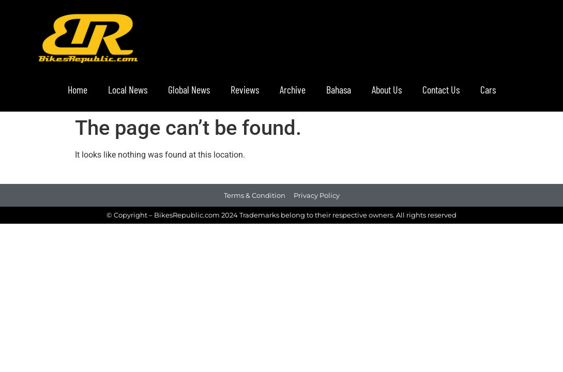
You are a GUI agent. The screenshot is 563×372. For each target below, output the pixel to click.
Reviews (245, 89)
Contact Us (441, 89)
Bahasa (338, 89)
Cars (488, 89)
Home (77, 89)
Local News (127, 89)
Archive (293, 89)
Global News (189, 89)
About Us (387, 89)
